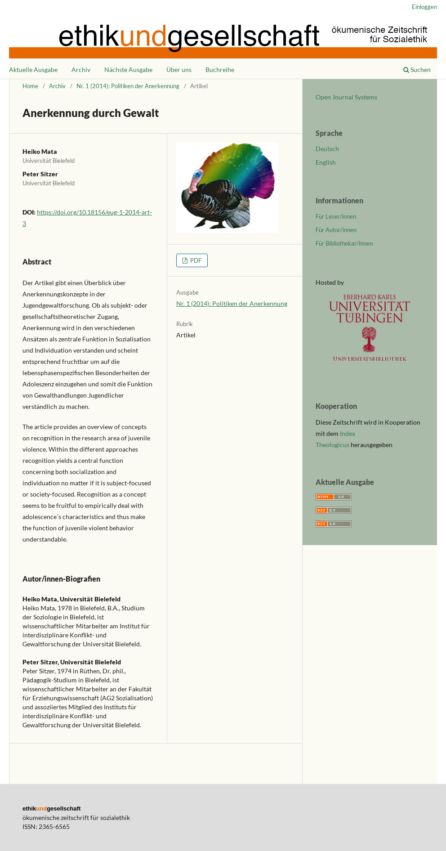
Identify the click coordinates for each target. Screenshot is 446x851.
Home (30, 86)
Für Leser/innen (336, 216)
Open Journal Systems (346, 97)
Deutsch (327, 148)
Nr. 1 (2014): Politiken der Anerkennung (127, 86)
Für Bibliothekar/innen (344, 243)
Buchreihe (219, 69)
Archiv (80, 69)
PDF (195, 260)
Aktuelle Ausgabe (33, 69)
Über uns (179, 69)
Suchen (417, 69)
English (326, 162)
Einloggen (424, 6)
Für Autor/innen (336, 229)
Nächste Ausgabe (128, 69)
